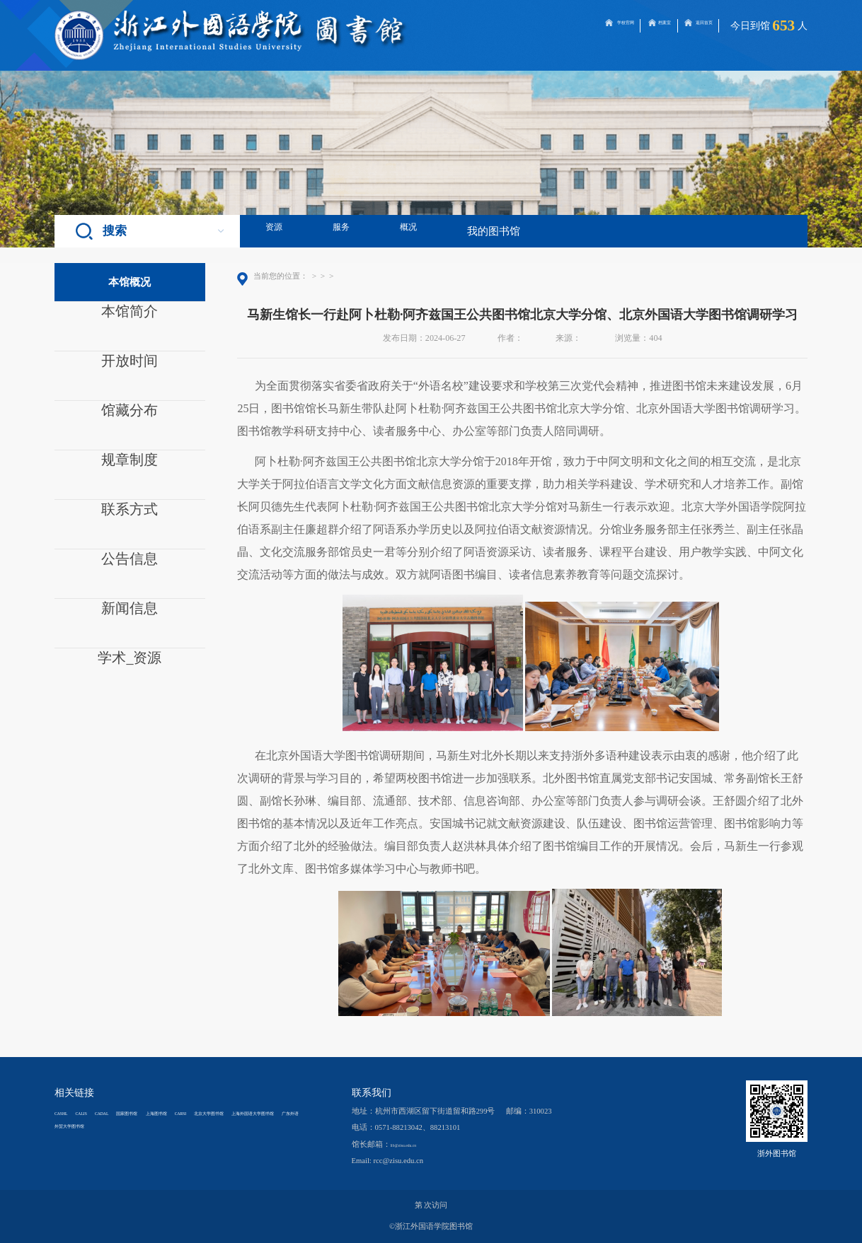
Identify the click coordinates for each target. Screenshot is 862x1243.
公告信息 (129, 567)
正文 (421, 276)
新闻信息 (129, 616)
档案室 (614, 25)
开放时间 (129, 369)
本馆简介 (129, 319)
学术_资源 (129, 666)
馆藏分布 (129, 418)
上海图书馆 (236, 1112)
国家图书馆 (185, 1112)
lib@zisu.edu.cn (415, 1144)
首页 (318, 276)
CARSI (280, 1112)
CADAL (140, 1112)
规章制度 (129, 468)
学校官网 (538, 25)
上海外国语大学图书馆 (161, 1125)
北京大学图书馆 (81, 1125)
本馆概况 (349, 276)
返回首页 (690, 25)
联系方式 (129, 517)
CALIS (103, 1112)
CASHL (66, 1112)
